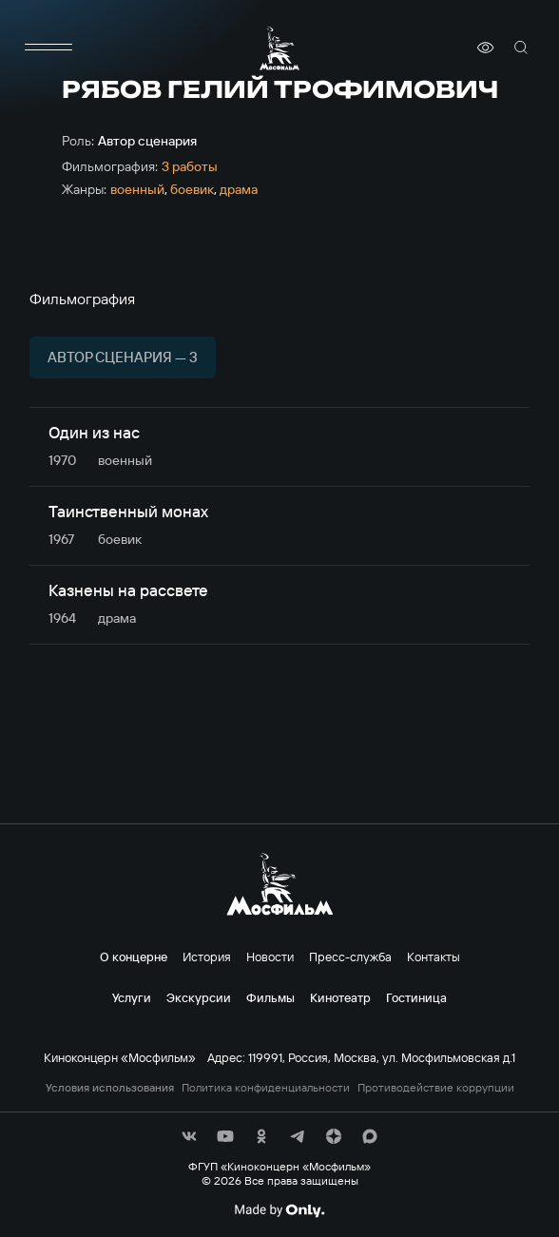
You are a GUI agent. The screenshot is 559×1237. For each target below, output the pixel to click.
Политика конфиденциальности (266, 1087)
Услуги (131, 997)
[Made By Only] (279, 1210)
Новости (270, 956)
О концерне (133, 956)
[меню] (48, 48)
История (207, 956)
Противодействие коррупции (435, 1087)
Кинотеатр (340, 997)
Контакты (433, 956)
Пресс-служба (350, 956)
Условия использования (110, 1087)
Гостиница (416, 997)
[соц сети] (189, 1136)
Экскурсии (198, 997)
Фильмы (270, 997)
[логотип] (279, 48)
